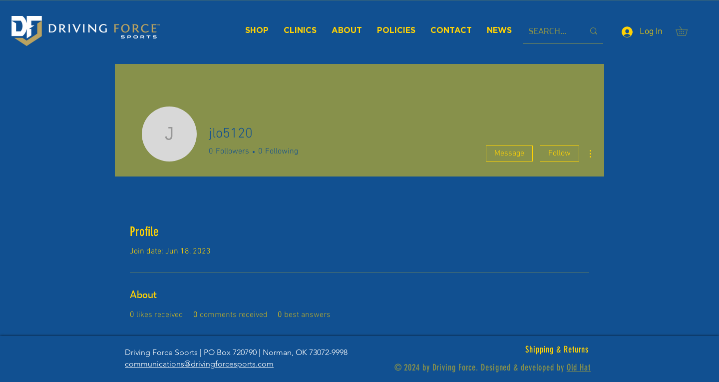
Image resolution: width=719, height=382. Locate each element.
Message (509, 153)
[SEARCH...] (549, 31)
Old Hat (579, 367)
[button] (686, 31)
